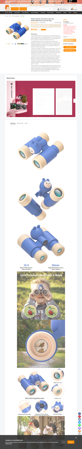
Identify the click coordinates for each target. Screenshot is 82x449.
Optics (64, 12)
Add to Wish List (70, 47)
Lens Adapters (25, 12)
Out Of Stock (69, 40)
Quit (64, 442)
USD (73, 5)
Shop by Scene (15, 8)
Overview (13, 123)
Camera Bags (50, 12)
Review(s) (42, 22)
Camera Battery (35, 12)
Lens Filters (17, 12)
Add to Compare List (70, 50)
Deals (75, 12)
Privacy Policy (8, 443)
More (70, 12)
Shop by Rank (23, 8)
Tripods (10, 12)
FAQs (26, 123)
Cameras (43, 12)
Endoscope (58, 12)
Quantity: (65, 36)
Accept (71, 442)
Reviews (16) (20, 123)
